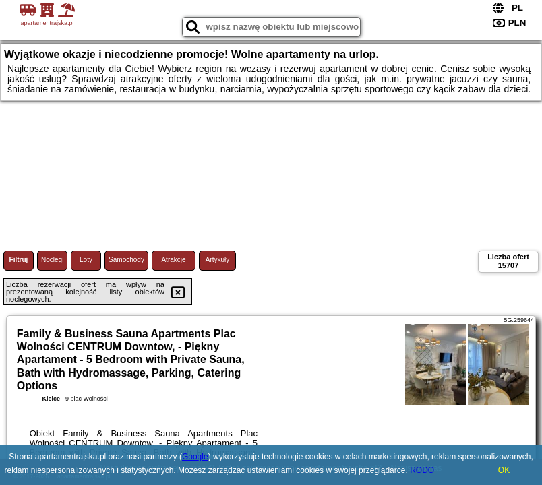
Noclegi (52, 259)
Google (195, 456)
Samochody (126, 259)
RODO (422, 470)
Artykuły (218, 259)
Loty (86, 259)
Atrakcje (173, 259)
